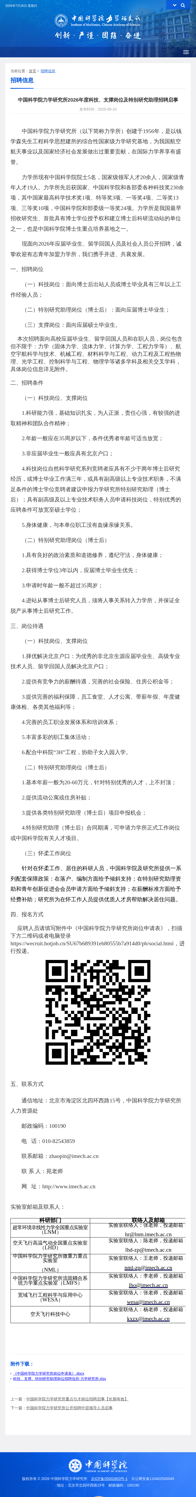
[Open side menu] (186, 52)
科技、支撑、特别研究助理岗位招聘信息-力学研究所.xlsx (58, 1379)
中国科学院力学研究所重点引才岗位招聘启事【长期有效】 (77, 1399)
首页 (32, 71)
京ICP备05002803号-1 (109, 1479)
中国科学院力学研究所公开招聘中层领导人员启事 (69, 1408)
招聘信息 (48, 71)
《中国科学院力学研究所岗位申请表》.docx (47, 1373)
